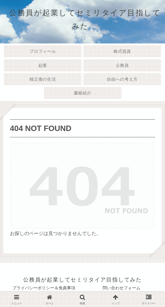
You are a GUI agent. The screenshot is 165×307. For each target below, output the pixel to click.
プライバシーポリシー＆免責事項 (43, 287)
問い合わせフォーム (121, 287)
